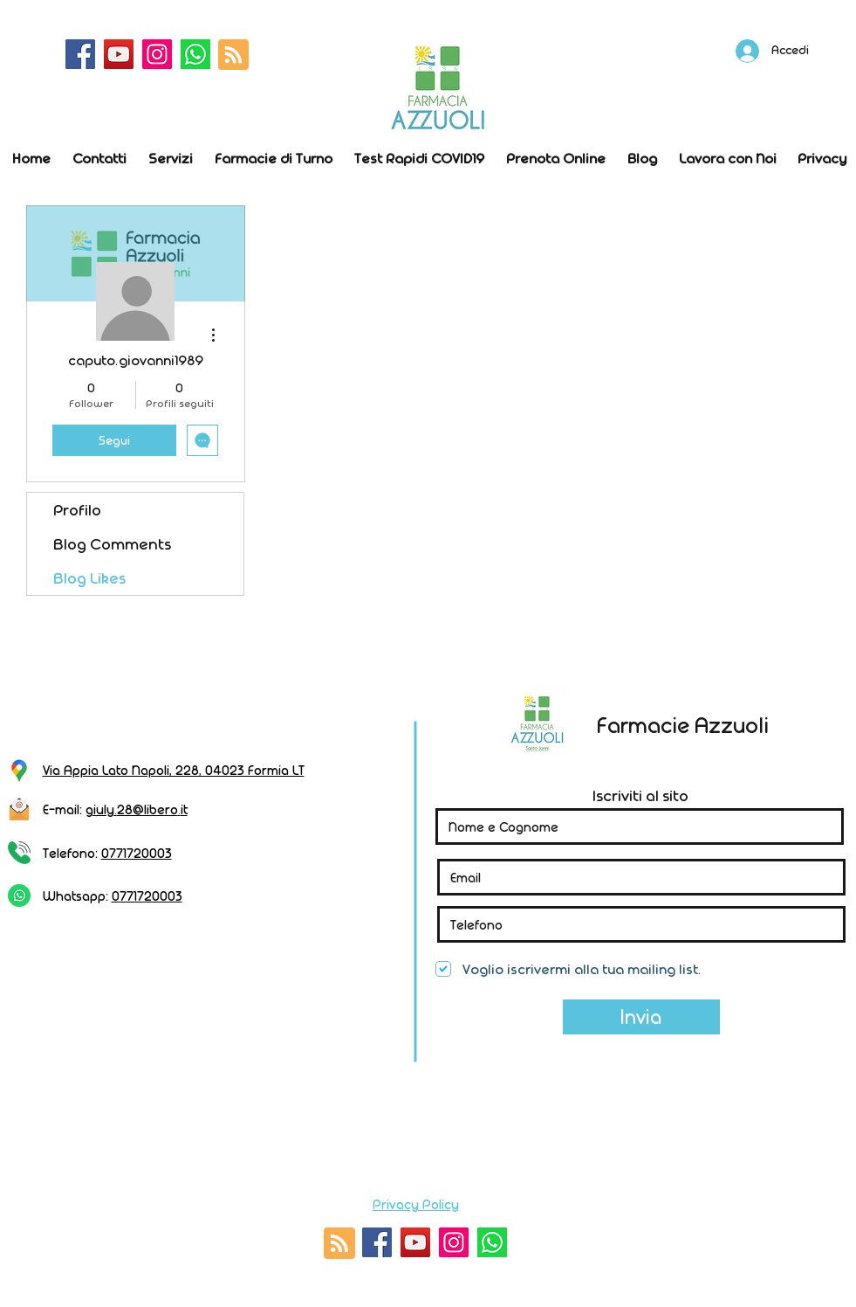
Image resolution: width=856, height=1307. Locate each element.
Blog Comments (112, 544)
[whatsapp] (195, 54)
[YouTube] (119, 54)
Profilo (77, 510)
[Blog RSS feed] (233, 55)
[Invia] (641, 1016)
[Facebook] (80, 54)
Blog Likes (89, 578)
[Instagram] (157, 54)
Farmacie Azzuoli (683, 724)
